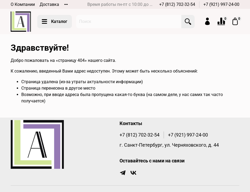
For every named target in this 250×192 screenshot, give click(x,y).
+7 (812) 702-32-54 (177, 4)
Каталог (54, 21)
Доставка (49, 4)
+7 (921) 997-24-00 (221, 4)
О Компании (23, 4)
